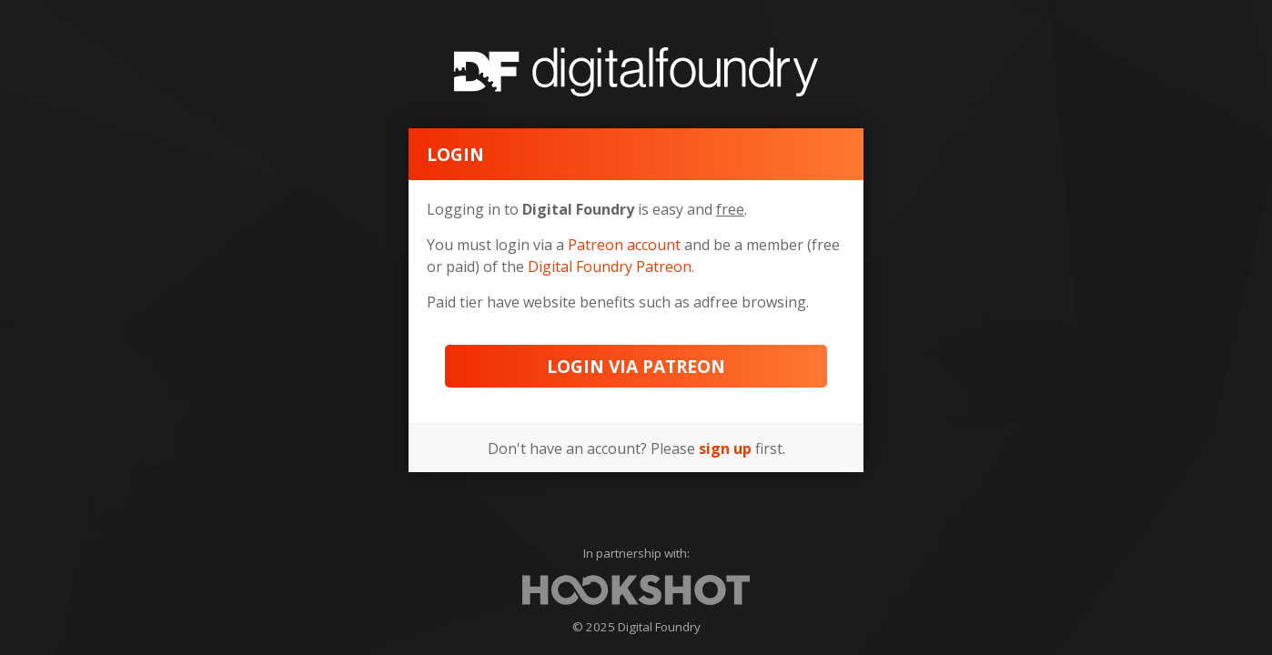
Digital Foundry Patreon (610, 267)
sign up (725, 448)
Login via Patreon (636, 366)
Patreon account (624, 245)
